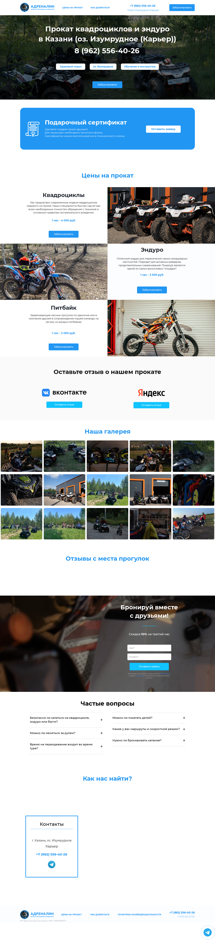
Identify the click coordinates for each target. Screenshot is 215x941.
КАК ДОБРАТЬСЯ (100, 7)
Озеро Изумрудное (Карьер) (143, 10)
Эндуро (152, 249)
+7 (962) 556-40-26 (142, 5)
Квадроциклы (64, 195)
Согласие (140, 675)
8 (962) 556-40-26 (107, 50)
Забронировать (182, 7)
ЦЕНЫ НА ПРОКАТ (72, 7)
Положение (166, 673)
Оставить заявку (163, 129)
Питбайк (64, 307)
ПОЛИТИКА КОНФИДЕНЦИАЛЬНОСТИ (139, 914)
